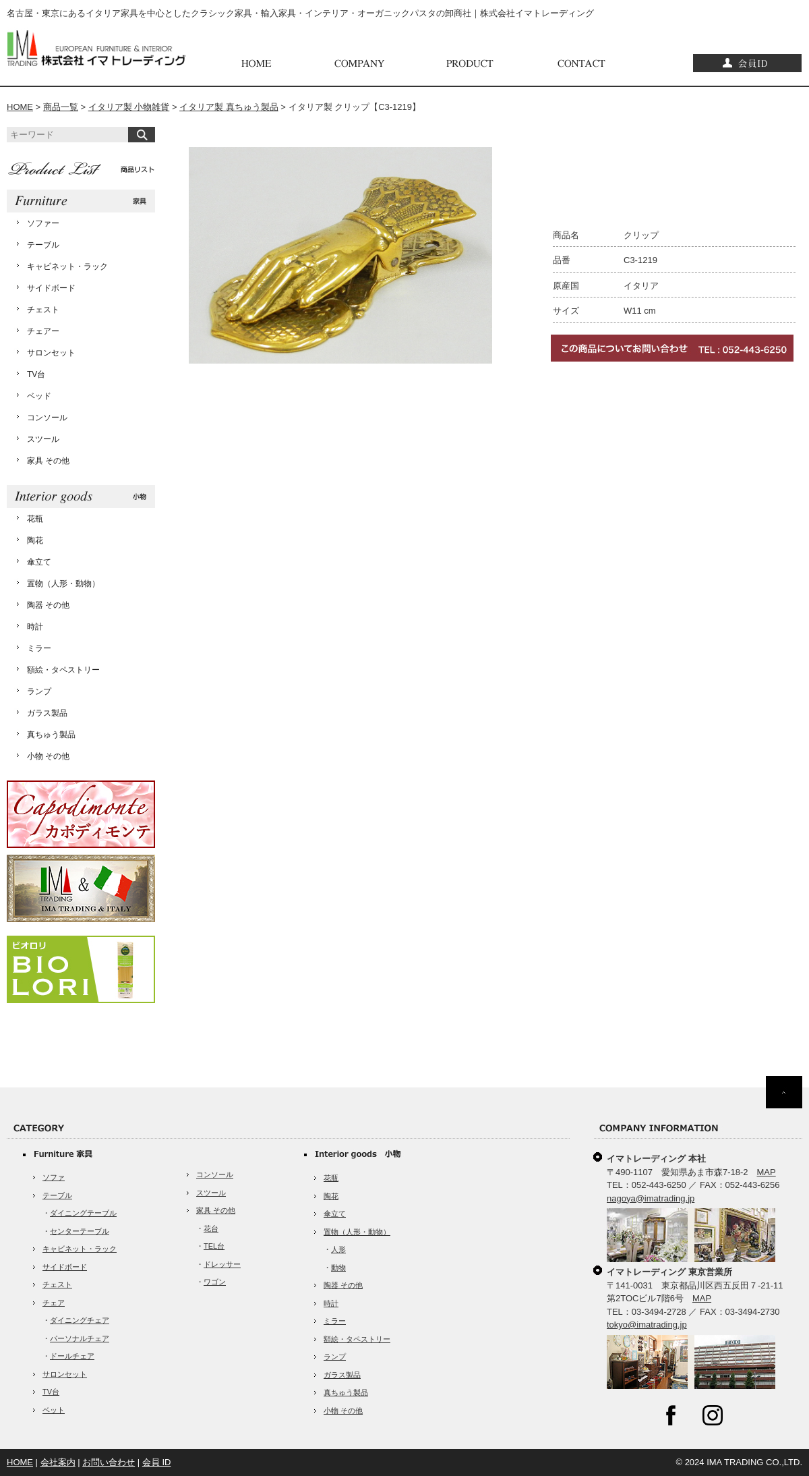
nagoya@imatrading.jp (650, 1198)
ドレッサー (222, 1264)
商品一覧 (60, 107)
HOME (20, 107)
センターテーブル (79, 1231)
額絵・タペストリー (63, 670)
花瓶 (35, 518)
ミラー (39, 648)
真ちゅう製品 (51, 734)
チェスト (43, 309)
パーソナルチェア (79, 1338)
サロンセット (51, 353)
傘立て (39, 562)
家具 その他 (48, 460)
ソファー (43, 223)
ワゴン (215, 1282)
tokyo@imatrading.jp (647, 1324)
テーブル (43, 245)
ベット (53, 1410)
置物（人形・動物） (63, 583)
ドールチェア (72, 1356)
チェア (53, 1303)
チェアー (43, 331)
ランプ (39, 691)
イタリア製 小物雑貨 (129, 107)
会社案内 (58, 1462)
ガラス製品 (47, 713)
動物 (338, 1268)
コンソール (47, 417)
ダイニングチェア (79, 1320)
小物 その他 (48, 756)
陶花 (35, 540)
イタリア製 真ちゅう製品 (228, 107)
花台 (211, 1228)
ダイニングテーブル (83, 1213)
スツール (43, 439)
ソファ (53, 1177)
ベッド (39, 396)
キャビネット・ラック (67, 266)
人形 (338, 1249)
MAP (766, 1172)
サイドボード (51, 288)
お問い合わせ (108, 1462)
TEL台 (214, 1246)
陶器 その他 (48, 605)
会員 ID (156, 1462)
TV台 (36, 374)
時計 (35, 626)
